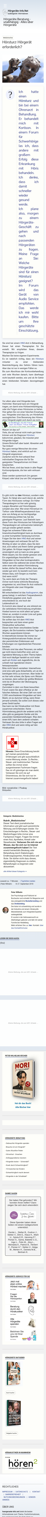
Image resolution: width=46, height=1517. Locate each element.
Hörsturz (25, 101)
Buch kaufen (10, 1393)
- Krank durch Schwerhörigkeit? (16, 1165)
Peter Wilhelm (16, 892)
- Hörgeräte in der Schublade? (16, 1176)
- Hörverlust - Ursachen (13, 1154)
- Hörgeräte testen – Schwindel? (17, 1162)
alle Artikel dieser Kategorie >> (15, 871)
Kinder (14, 660)
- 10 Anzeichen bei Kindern (15, 1169)
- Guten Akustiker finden (14, 1151)
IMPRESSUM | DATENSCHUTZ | (16, 1492)
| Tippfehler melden (27, 881)
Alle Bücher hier (23, 1107)
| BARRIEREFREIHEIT (11, 1494)
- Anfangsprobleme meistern (15, 1158)
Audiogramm (32, 592)
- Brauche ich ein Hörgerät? (15, 1147)
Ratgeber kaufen (11, 1433)
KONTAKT (36, 1492)
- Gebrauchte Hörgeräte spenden (17, 1143)
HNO (22, 343)
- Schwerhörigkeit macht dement (17, 1173)
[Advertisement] (23, 393)
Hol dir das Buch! (23, 1103)
